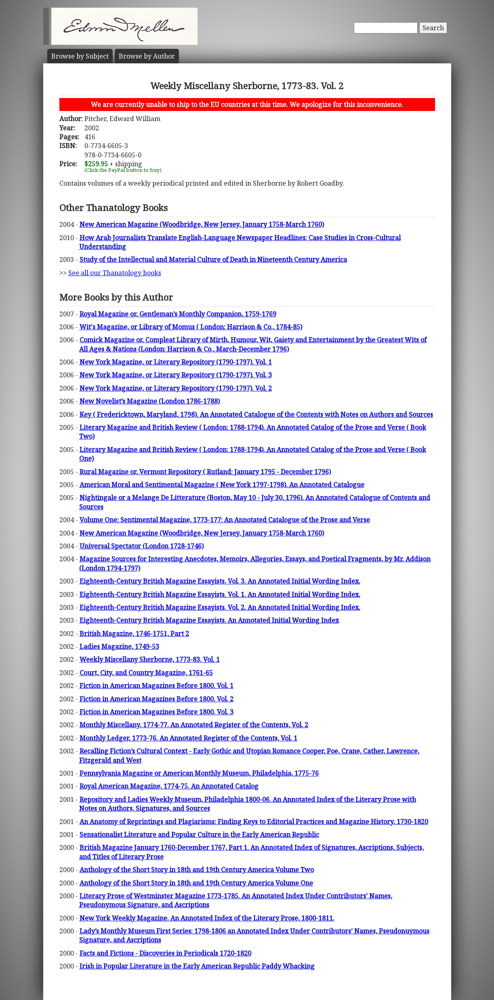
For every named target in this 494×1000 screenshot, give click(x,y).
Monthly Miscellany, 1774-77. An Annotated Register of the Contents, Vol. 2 (194, 724)
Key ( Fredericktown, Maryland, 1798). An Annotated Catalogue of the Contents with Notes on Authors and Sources (256, 414)
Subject (80, 56)
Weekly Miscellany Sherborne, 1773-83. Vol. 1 (150, 659)
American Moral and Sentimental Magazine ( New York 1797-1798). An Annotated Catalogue (222, 484)
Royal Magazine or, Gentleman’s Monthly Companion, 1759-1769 (178, 314)
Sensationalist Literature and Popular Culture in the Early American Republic (199, 834)
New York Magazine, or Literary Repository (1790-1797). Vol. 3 (176, 374)
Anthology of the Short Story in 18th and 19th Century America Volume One (196, 883)
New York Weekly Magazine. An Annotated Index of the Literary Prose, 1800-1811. (207, 918)
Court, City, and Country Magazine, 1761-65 (146, 672)
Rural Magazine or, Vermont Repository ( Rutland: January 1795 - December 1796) (205, 471)
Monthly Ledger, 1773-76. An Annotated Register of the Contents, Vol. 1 (188, 738)
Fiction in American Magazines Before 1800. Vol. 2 (156, 699)
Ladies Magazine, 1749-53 (119, 646)
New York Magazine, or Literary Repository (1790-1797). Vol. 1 (176, 362)
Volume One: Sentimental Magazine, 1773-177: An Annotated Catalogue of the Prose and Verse (225, 519)
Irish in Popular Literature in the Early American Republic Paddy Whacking (197, 966)
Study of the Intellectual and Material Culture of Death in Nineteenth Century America (213, 259)
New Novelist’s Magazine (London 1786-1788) (150, 401)
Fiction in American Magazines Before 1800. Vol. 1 (156, 685)
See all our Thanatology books (114, 272)
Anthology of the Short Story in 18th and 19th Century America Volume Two (197, 869)
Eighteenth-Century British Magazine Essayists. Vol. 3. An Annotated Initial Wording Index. (220, 581)
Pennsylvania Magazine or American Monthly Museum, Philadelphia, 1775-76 (199, 773)
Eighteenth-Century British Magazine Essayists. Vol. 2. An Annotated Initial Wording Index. (220, 607)
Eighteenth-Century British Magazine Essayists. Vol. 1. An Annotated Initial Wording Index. (220, 594)
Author (147, 56)
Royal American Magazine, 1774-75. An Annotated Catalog (169, 786)
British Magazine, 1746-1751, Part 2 (134, 633)
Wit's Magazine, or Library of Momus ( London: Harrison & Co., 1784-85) (191, 326)
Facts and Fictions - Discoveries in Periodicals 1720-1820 (165, 953)
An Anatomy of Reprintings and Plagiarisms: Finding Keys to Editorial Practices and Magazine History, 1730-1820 (254, 821)
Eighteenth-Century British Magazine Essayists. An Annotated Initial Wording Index (209, 620)
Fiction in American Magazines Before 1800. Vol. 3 (156, 711)
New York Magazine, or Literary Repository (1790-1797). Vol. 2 (176, 388)
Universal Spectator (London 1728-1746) (142, 546)
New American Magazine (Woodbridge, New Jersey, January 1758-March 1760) (202, 224)
